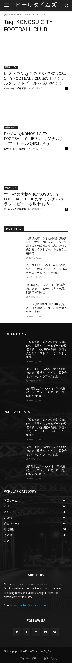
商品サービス (11, 67)
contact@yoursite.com (33, 605)
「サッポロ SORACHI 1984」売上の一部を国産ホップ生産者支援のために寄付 (46, 308)
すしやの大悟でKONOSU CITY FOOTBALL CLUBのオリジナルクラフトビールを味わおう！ (34, 199)
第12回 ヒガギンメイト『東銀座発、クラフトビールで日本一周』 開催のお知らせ (46, 288)
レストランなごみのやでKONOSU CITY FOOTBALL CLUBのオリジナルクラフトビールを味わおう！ (35, 78)
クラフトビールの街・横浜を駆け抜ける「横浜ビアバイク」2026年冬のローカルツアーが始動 (46, 269)
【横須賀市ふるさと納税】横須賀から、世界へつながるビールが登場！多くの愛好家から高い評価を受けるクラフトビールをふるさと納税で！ (46, 246)
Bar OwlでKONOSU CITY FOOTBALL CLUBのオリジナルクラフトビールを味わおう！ (34, 139)
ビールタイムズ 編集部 (15, 88)
